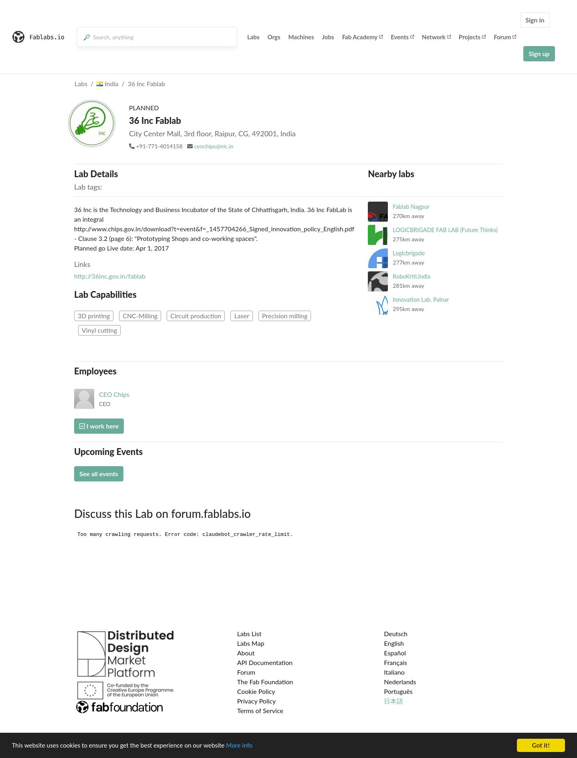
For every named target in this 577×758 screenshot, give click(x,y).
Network (436, 36)
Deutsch (396, 633)
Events (402, 36)
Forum (505, 36)
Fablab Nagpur (411, 206)
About (246, 653)
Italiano (394, 672)
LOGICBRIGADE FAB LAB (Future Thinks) (445, 229)
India (107, 83)
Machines (301, 36)
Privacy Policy (256, 701)
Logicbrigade (409, 253)
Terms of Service (260, 710)
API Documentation (265, 662)
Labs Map (250, 643)
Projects (472, 36)
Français (395, 662)
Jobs (328, 36)
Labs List (249, 633)
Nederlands (400, 681)
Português (398, 691)
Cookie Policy (256, 691)
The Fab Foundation (265, 681)
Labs (253, 36)
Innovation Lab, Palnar (421, 299)
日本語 (393, 701)
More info (246, 746)
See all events (98, 473)
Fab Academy (362, 36)
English (394, 643)
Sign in (534, 20)
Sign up (539, 53)
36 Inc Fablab (146, 83)
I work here (99, 426)
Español (395, 653)
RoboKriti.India (411, 276)
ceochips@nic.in (214, 146)
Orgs (274, 36)
